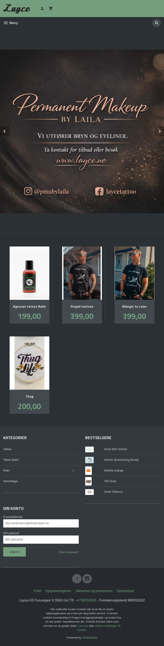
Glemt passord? (69, 552)
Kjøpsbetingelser (58, 591)
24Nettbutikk (89, 637)
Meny (10, 23)
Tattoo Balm (11, 459)
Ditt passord (11, 533)
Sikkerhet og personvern (94, 591)
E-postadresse (12, 517)
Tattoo (7, 449)
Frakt (37, 591)
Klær (6, 470)
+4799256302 (85, 600)
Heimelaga (10, 481)
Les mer (83, 625)
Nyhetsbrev (125, 591)
